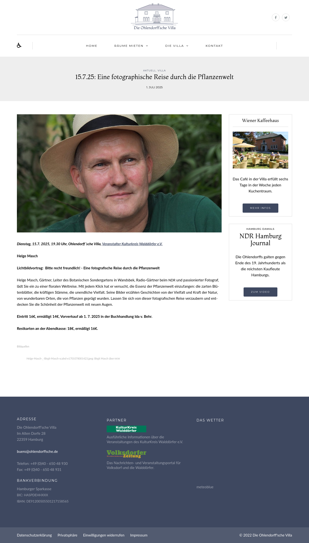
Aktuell (149, 70)
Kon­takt (214, 46)
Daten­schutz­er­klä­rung (34, 535)
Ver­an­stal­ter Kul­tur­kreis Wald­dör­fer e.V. (132, 244)
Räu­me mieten (129, 46)
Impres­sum (138, 535)
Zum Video (260, 291)
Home (91, 46)
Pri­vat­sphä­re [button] (67, 535)
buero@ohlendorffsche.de (37, 451)
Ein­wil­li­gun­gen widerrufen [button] (103, 535)
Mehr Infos (260, 208)
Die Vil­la (174, 46)
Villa (162, 70)
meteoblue (205, 487)
